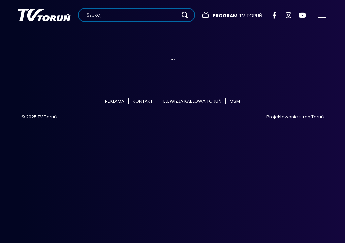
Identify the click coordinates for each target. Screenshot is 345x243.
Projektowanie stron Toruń (295, 117)
